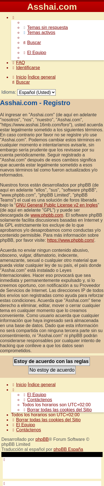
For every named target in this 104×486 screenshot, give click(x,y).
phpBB (42, 439)
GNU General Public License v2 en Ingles (57, 205)
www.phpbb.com (47, 215)
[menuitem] (45, 27)
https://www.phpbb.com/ (70, 240)
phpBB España (68, 449)
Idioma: (8, 92)
